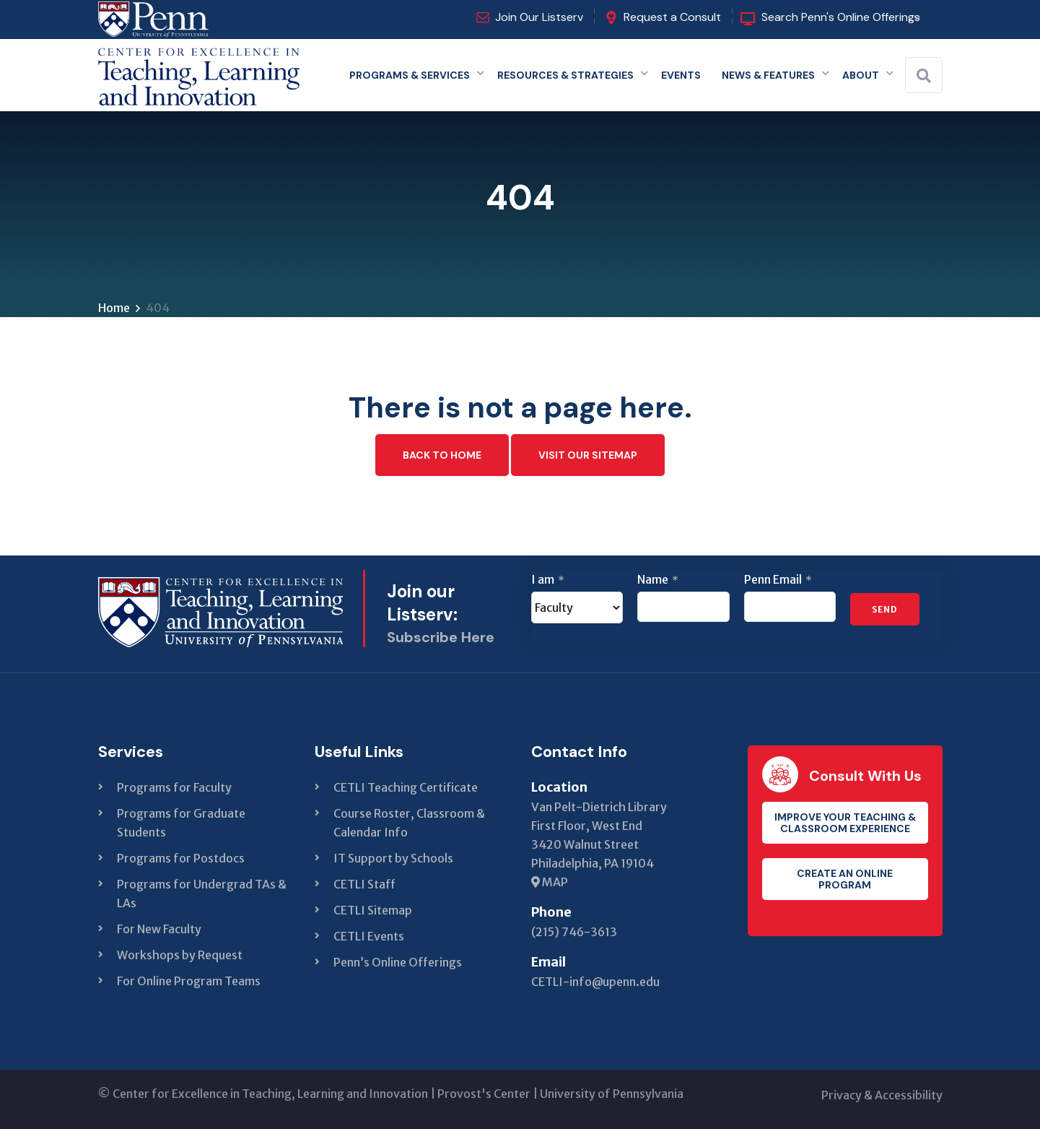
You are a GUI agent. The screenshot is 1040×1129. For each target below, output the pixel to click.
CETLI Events (368, 936)
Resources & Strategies (565, 75)
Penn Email (778, 579)
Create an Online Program (845, 879)
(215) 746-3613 (574, 932)
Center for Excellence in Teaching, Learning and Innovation (270, 1093)
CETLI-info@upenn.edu (595, 981)
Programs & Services (409, 75)
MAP (549, 882)
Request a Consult (672, 17)
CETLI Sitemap (372, 910)
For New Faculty (159, 929)
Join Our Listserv (539, 17)
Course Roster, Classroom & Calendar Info (409, 822)
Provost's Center (483, 1093)
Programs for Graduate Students (181, 822)
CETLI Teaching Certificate (405, 787)
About (860, 75)
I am (547, 579)
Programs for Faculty (174, 787)
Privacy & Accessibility (882, 1095)
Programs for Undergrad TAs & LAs (202, 893)
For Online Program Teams (189, 981)
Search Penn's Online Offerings (840, 17)
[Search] (924, 75)
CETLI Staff (364, 884)
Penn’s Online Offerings (397, 962)
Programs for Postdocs (181, 858)
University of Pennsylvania (611, 1093)
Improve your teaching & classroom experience (845, 822)
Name (657, 579)
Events (681, 75)
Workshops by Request (179, 955)
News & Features (768, 75)
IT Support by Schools (393, 858)
